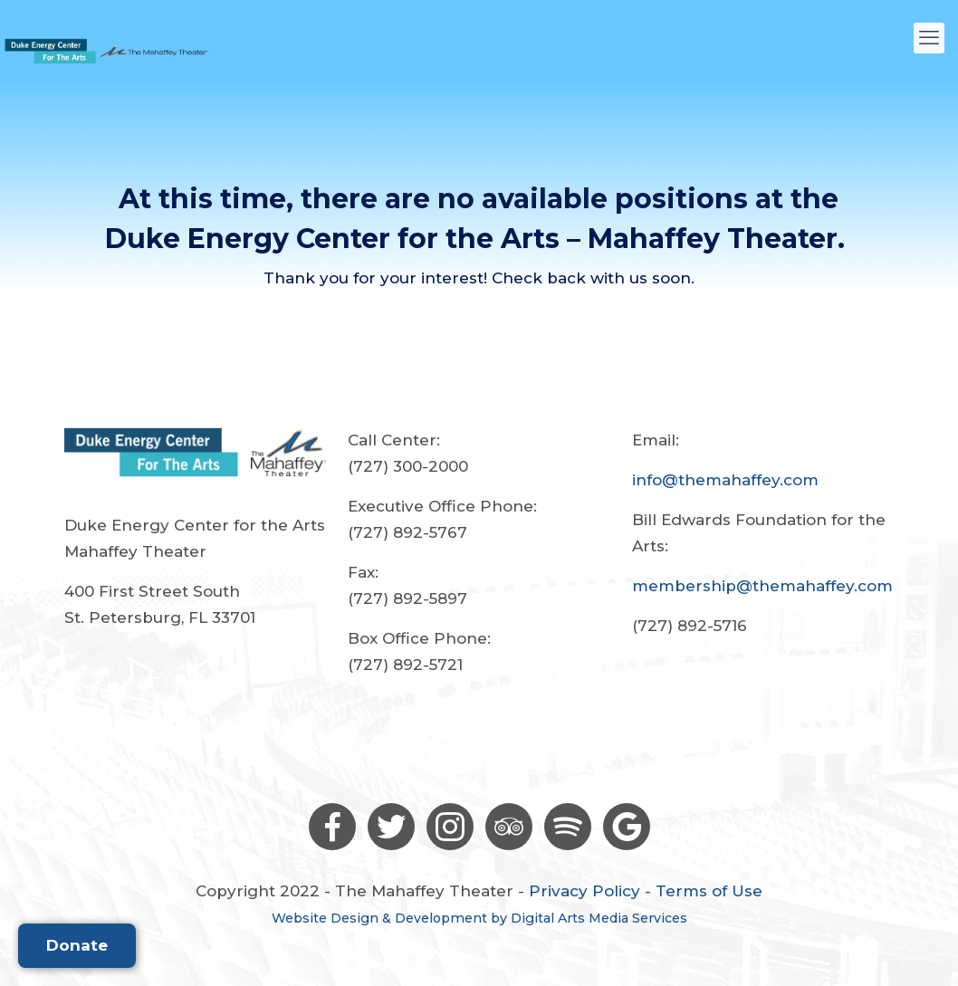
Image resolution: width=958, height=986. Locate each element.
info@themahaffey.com (725, 480)
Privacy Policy (584, 891)
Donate (77, 945)
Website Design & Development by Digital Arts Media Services (479, 918)
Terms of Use (709, 891)
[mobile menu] (929, 38)
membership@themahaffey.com (762, 586)
